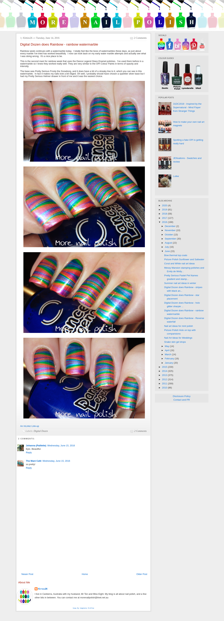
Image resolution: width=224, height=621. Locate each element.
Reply (29, 452)
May (167, 346)
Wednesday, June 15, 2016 (61, 445)
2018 (165, 213)
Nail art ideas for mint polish (178, 326)
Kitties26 (42, 588)
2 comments (140, 38)
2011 (165, 383)
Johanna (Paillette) (36, 445)
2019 (165, 209)
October (169, 234)
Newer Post (27, 574)
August (169, 242)
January (169, 362)
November (170, 230)
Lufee (176, 176)
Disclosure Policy (182, 396)
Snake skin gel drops (175, 342)
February (170, 358)
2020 (165, 205)
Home (85, 574)
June (168, 251)
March (168, 354)
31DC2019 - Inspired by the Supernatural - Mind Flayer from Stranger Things (187, 107)
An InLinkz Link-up (29, 426)
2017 (165, 218)
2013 (165, 375)
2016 (165, 222)
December (170, 226)
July (167, 247)
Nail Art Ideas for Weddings (178, 337)
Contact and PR (181, 399)
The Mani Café (33, 461)
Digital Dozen (41, 431)
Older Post (141, 574)
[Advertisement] (83, 544)
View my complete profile (83, 608)
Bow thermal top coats (175, 255)
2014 (165, 371)
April (167, 350)
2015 (165, 367)
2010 (165, 387)
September (171, 238)
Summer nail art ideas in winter (180, 283)
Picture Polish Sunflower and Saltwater (184, 259)
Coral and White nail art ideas (179, 263)
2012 (165, 379)
